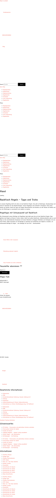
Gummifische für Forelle (9, 472)
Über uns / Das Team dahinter (10, 461)
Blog (2, 46)
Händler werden (7, 463)
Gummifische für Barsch (9, 467)
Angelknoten (6, 100)
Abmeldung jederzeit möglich (9, 251)
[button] (28, 103)
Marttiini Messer (7, 454)
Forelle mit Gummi (7, 430)
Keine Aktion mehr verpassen (9, 239)
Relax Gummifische (8, 474)
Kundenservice (5, 12)
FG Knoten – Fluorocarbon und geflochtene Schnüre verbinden (18, 427)
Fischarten (5, 96)
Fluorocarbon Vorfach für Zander (11, 429)
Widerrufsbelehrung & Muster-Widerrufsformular (15, 402)
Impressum (5, 400)
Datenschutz (6, 393)
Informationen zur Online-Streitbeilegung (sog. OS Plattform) (18, 404)
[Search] (21, 84)
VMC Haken (6, 460)
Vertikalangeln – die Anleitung (10, 436)
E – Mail (4, 293)
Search (1, 84)
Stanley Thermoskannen (9, 458)
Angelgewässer (6, 89)
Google (3, 370)
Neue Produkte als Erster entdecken (10, 262)
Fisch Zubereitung (7, 98)
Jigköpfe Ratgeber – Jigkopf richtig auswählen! (15, 432)
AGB (4, 395)
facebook (3, 384)
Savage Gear (6, 456)
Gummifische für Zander (9, 468)
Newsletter (5, 465)
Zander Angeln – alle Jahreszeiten (11, 434)
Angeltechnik (6, 95)
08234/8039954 (5, 35)
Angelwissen (6, 91)
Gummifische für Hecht (9, 470)
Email (1, 270)
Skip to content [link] (4, 1)
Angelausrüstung (7, 93)
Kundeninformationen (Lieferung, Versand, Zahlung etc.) (17, 397)
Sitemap (5, 398)
